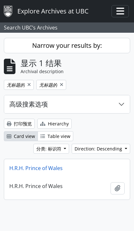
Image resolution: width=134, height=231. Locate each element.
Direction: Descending (99, 149)
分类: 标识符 (49, 149)
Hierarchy (54, 124)
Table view (55, 136)
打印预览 (19, 124)
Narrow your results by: (67, 45)
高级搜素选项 (28, 104)
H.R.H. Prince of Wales (36, 168)
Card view (21, 136)
